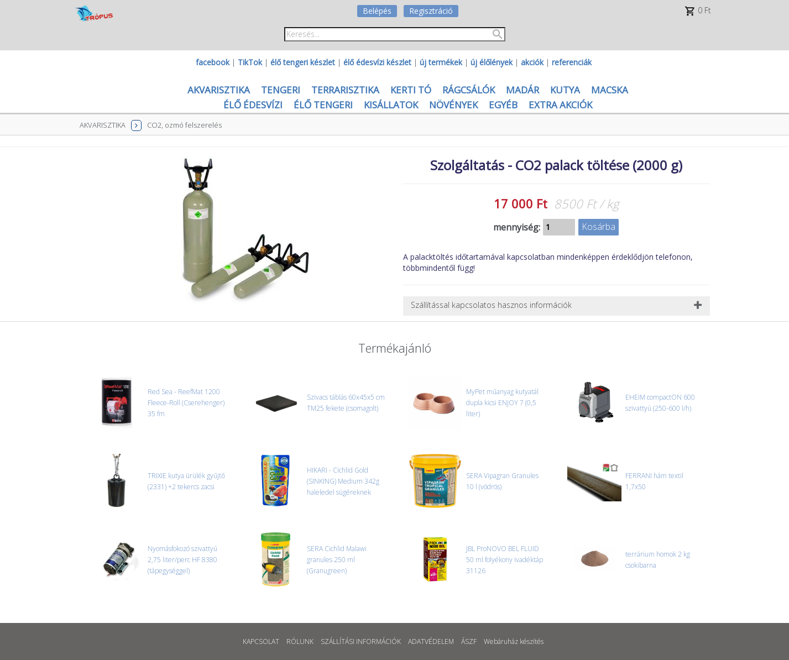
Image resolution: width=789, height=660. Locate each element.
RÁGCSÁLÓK (468, 89)
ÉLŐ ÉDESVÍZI (253, 104)
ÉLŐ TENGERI (323, 104)
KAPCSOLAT (261, 641)
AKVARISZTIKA (218, 89)
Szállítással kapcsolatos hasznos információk (491, 305)
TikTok (250, 62)
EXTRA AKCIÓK (560, 104)
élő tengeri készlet (302, 62)
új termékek (441, 62)
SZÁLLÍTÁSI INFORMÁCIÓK (361, 641)
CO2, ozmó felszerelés (184, 125)
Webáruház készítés (514, 641)
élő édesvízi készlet (377, 62)
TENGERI (280, 89)
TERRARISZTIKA (345, 89)
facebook (212, 62)
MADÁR (522, 89)
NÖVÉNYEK (453, 104)
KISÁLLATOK (391, 104)
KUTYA (565, 89)
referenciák (572, 62)
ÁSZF (469, 641)
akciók (532, 62)
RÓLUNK (299, 641)
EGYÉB (503, 104)
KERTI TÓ (410, 89)
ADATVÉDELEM (431, 641)
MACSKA (609, 89)
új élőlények (492, 62)
